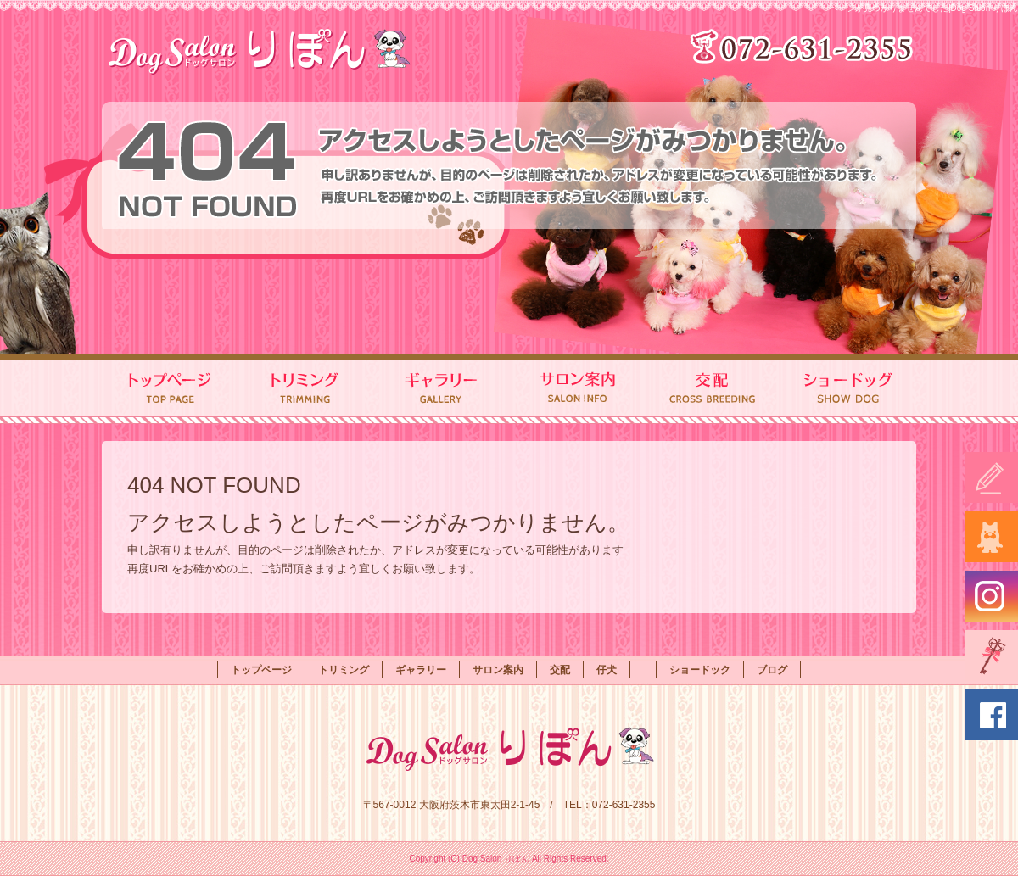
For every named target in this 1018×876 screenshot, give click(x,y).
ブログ (772, 670)
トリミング (305, 389)
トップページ (170, 389)
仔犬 (606, 670)
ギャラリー (441, 389)
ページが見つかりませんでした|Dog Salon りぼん (924, 8)
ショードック (848, 389)
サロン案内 (577, 389)
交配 (712, 389)
